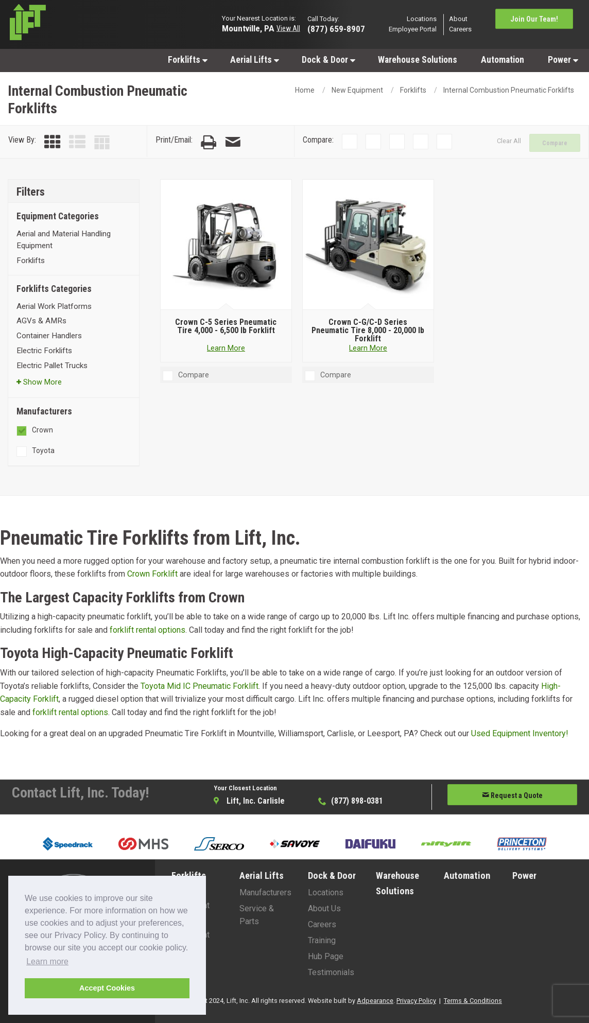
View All (288, 28)
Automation (502, 60)
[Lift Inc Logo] (73, 24)
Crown (42, 430)
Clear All (509, 141)
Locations (422, 19)
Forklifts (187, 60)
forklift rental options (147, 630)
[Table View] (102, 142)
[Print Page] (208, 142)
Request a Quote (512, 795)
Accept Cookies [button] (107, 988)
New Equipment (357, 90)
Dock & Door (328, 60)
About (458, 19)
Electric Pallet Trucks (52, 365)
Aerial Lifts (254, 60)
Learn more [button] (47, 961)
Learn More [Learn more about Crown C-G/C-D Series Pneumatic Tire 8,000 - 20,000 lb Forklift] (368, 348)
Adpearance (375, 1000)
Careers (460, 29)
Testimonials (331, 972)
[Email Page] (232, 142)
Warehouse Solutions (417, 60)
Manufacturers (265, 892)
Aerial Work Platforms (54, 306)
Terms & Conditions (473, 1000)
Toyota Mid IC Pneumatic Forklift (199, 686)
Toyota (43, 450)
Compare (554, 143)
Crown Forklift (152, 574)
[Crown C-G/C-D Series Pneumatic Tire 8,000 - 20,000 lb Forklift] (368, 245)
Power (563, 60)
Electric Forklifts (44, 350)
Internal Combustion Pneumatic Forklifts (508, 90)
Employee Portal (413, 29)
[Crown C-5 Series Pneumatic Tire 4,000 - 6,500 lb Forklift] (226, 245)
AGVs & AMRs (41, 320)
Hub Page (325, 956)
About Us (324, 908)
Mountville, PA (248, 28)
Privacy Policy (416, 1000)
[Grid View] (52, 142)
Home (305, 90)
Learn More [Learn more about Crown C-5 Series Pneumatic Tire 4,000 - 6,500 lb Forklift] (226, 348)
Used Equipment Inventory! (519, 733)
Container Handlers (49, 335)
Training (322, 940)
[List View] (77, 142)
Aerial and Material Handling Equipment (63, 239)
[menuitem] (187, 59)
